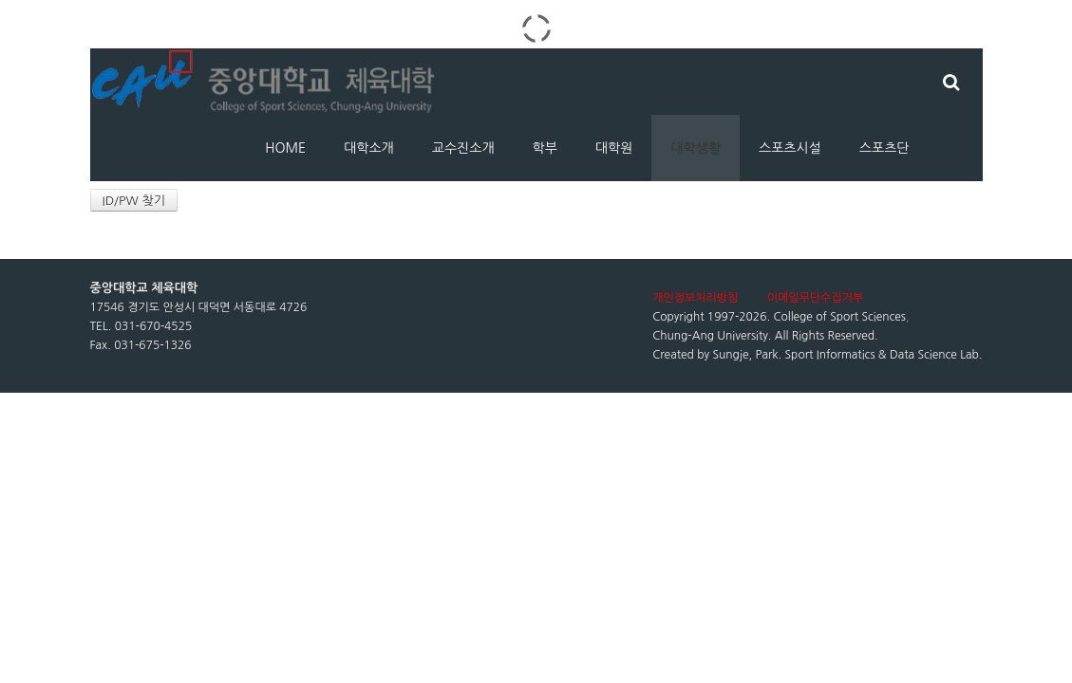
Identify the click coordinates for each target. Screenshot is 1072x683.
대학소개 (369, 148)
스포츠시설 (790, 148)
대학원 (613, 148)
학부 (545, 148)
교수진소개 (463, 148)
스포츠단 (884, 148)
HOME (285, 148)
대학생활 (695, 148)
